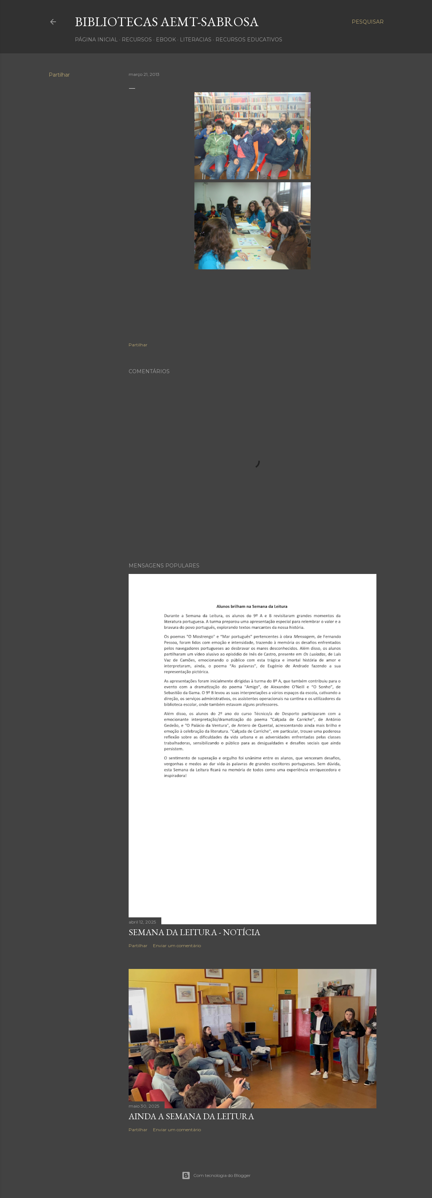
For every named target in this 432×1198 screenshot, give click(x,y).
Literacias (195, 39)
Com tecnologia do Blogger (216, 1175)
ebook (166, 39)
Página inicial (96, 39)
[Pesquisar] (368, 21)
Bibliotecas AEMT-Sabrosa (167, 21)
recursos (137, 39)
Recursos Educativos (248, 39)
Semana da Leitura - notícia (194, 932)
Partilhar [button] (59, 75)
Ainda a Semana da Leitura (191, 1116)
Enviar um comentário (177, 945)
